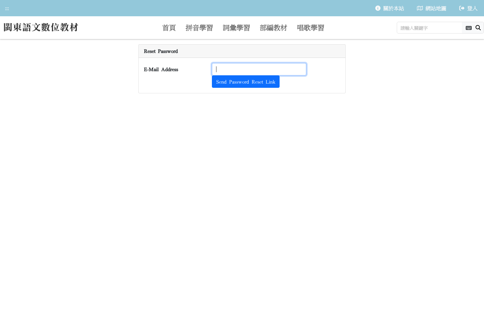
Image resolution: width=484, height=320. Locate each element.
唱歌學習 (310, 27)
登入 (468, 8)
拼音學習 (199, 27)
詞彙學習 (236, 27)
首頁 (169, 27)
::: (7, 8)
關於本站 (389, 8)
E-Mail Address (161, 69)
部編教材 (273, 27)
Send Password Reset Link (245, 82)
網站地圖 (431, 8)
